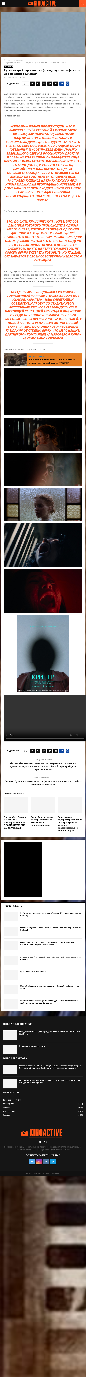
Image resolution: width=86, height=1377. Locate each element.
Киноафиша (8, 66)
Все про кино (9, 1111)
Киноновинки (9, 1100)
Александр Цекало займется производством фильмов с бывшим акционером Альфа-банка (47, 943)
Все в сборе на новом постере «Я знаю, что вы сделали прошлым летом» (42, 821)
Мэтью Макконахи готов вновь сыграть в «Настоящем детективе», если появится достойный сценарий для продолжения (43, 766)
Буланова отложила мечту (33, 971)
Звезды (6, 1115)
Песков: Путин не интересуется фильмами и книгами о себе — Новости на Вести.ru (43, 783)
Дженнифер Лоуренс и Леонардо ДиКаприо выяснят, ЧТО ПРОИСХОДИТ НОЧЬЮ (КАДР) (15, 822)
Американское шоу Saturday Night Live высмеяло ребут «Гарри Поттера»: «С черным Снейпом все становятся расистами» (50, 1067)
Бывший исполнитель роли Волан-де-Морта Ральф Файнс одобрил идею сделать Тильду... (49, 1001)
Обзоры (6, 1107)
